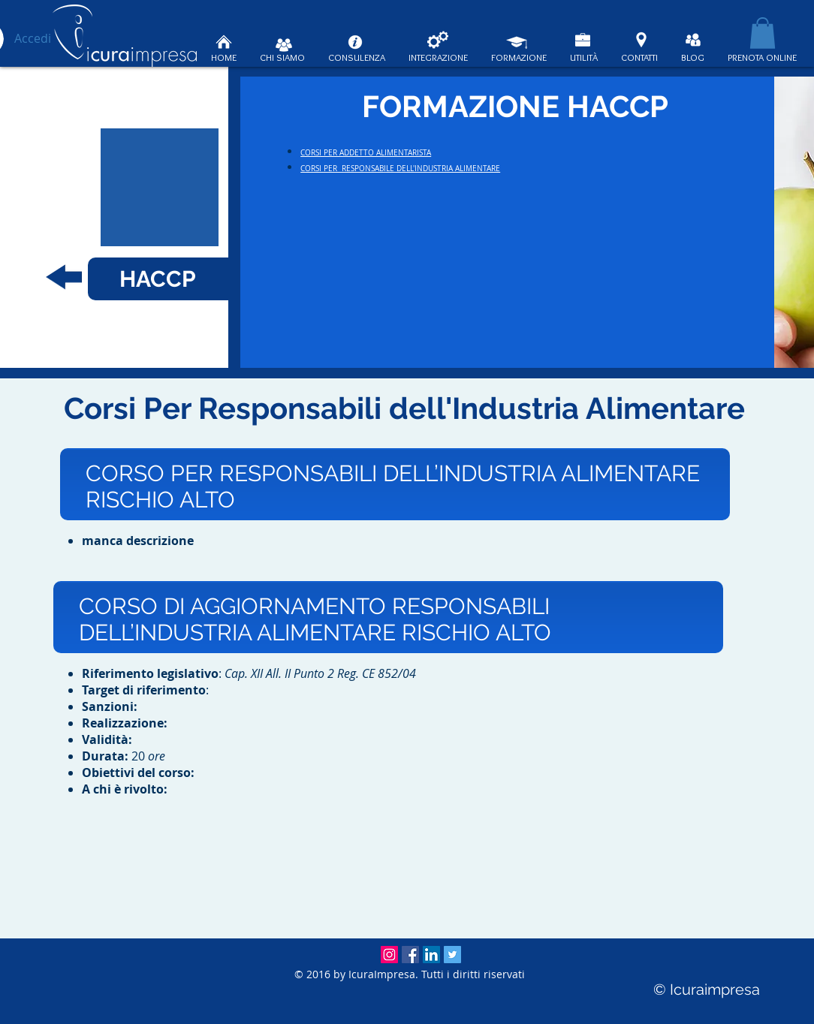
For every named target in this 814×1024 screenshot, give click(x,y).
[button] (762, 33)
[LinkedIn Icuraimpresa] (431, 954)
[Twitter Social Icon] (452, 954)
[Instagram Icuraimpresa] (389, 954)
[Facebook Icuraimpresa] (410, 954)
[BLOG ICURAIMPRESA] (693, 40)
